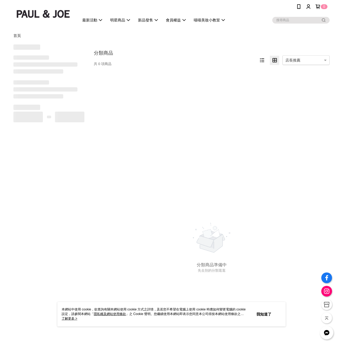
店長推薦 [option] (292, 60)
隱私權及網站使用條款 (110, 314)
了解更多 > (69, 318)
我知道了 (263, 314)
